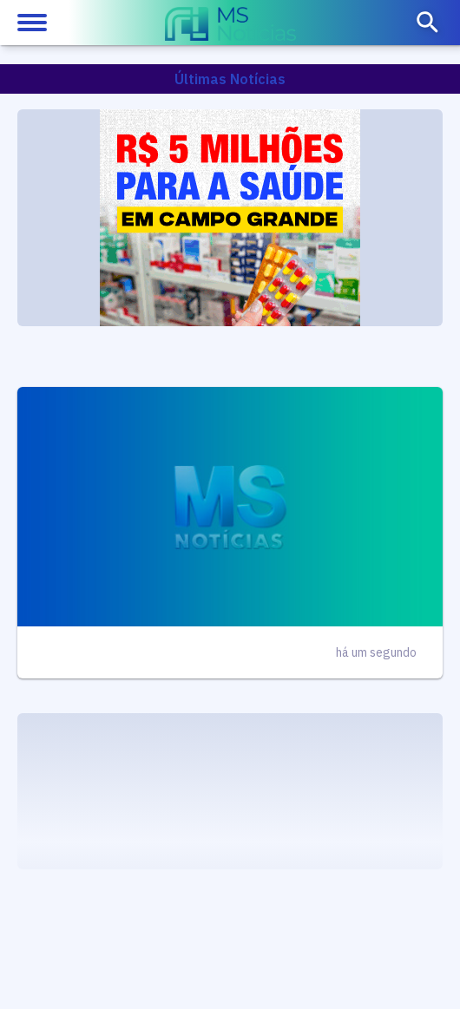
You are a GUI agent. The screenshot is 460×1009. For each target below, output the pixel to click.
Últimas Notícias (230, 79)
